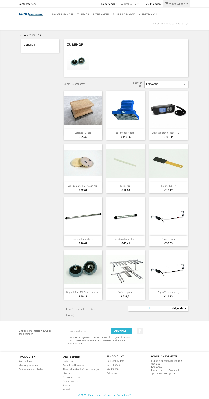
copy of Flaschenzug (168, 292)
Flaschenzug (168, 238)
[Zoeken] (171, 23)
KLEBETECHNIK (148, 14)
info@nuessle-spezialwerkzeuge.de (166, 371)
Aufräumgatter (125, 292)
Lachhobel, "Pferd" (125, 132)
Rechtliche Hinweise (73, 365)
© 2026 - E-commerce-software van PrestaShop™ (104, 395)
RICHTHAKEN (101, 14)
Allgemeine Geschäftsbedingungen (81, 369)
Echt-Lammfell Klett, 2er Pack (83, 185)
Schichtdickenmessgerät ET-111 (168, 132)
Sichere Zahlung (71, 377)
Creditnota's (113, 368)
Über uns (67, 373)
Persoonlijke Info (115, 360)
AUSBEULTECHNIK (124, 14)
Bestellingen (113, 364)
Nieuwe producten (28, 365)
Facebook (140, 331)
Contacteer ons (28, 4)
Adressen (112, 372)
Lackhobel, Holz (83, 132)
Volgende (179, 309)
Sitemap (67, 385)
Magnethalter (168, 185)
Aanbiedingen (26, 361)
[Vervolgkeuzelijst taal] (109, 4)
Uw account (115, 356)
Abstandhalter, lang (83, 238)
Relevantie (166, 84)
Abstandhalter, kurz (125, 238)
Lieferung (68, 361)
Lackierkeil (125, 185)
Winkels (67, 389)
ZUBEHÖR (83, 14)
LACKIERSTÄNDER (63, 14)
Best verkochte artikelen (31, 369)
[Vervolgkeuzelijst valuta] (134, 4)
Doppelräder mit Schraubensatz (83, 292)
